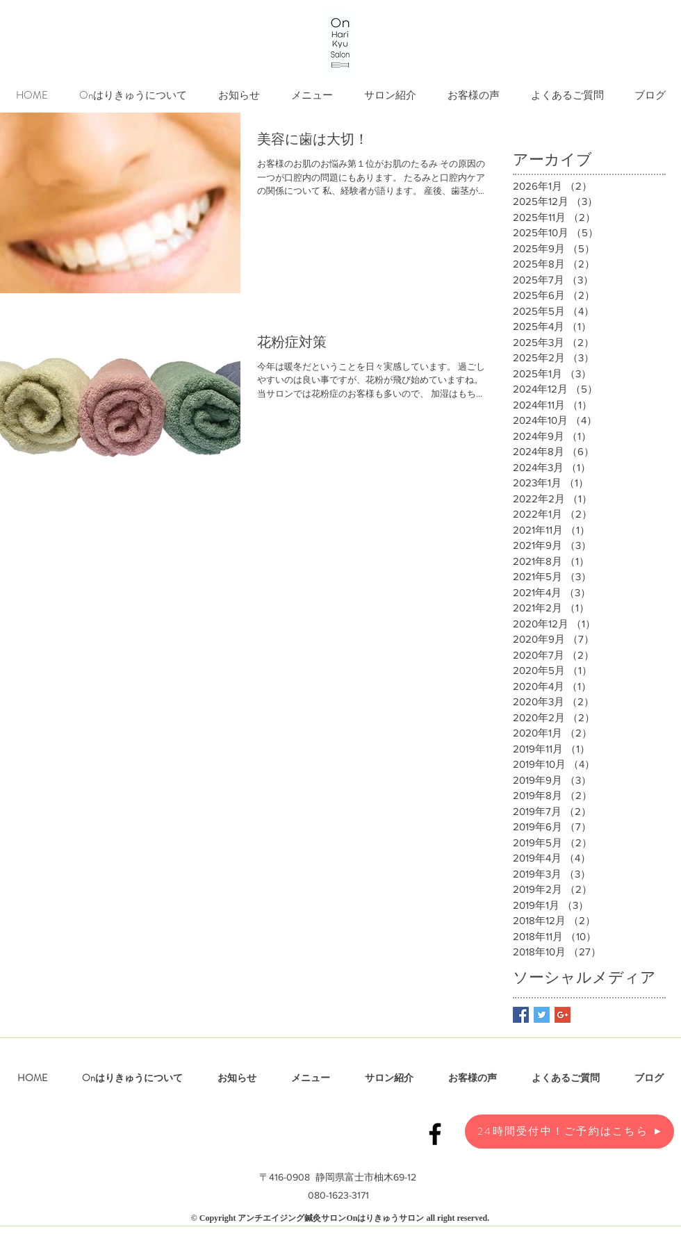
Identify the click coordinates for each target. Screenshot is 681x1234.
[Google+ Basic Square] (563, 1015)
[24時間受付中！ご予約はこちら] (569, 1131)
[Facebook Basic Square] (521, 1015)
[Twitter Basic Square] (542, 1015)
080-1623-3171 (338, 1195)
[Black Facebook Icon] (435, 1134)
